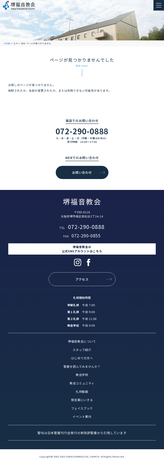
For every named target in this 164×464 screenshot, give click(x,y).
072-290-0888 (82, 131)
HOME (7, 43)
